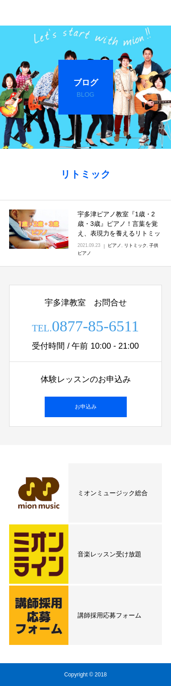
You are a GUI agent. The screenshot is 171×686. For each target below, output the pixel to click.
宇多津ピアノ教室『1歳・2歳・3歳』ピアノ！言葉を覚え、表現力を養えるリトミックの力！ (119, 228)
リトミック (135, 245)
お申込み (86, 406)
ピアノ (114, 245)
